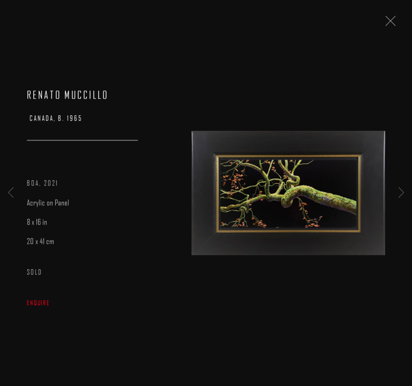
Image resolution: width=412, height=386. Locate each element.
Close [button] (388, 24)
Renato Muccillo (67, 96)
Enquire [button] (38, 304)
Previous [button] (10, 193)
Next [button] (401, 193)
